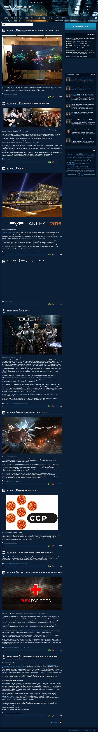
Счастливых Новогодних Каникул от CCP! (32, 412)
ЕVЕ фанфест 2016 (7, 232)
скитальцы (82, 166)
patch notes (89, 157)
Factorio (68, 47)
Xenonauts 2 (70, 50)
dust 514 (7, 403)
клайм (67, 166)
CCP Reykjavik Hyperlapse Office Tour (33, 261)
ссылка (52, 473)
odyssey (83, 163)
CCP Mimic (23, 491)
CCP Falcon (23, 104)
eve (6, 94)
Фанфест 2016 (23, 168)
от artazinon (74, 113)
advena (74, 47)
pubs (46, 251)
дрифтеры (81, 175)
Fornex (95, 730)
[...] (75, 82)
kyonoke (82, 168)
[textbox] (17, 24)
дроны (75, 174)
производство (83, 170)
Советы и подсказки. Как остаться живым (82, 87)
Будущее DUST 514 (27, 310)
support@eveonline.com (8, 697)
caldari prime (86, 168)
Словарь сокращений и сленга (79, 78)
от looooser (74, 140)
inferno (87, 170)
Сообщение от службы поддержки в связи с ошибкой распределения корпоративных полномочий (32, 657)
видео (90, 155)
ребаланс (69, 170)
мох (16, 543)
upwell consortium (83, 157)
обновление (8, 563)
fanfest (7, 251)
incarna (68, 157)
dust (93, 155)
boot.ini (20, 712)
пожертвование (26, 647)
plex (7, 647)
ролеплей (72, 157)
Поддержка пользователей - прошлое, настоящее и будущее (38, 30)
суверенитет (72, 168)
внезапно (13, 563)
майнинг (69, 174)
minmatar (78, 163)
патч (94, 171)
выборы (78, 157)
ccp (5, 94)
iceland (43, 251)
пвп (82, 154)
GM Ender (23, 31)
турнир (93, 170)
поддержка (10, 94)
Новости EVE (11, 103)
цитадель (84, 160)
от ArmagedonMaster (76, 79)
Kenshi (68, 56)
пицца (13, 543)
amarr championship (37, 251)
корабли (68, 168)
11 (3, 484)
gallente (75, 166)
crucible (80, 160)
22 (3, 406)
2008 (71, 154)
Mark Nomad (77, 45)
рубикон (78, 168)
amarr (88, 163)
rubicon (68, 154)
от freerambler (75, 105)
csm (81, 171)
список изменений (89, 171)
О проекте (82, 730)
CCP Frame (23, 311)
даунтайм (77, 171)
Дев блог (10, 30)
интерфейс (87, 174)
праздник (19, 481)
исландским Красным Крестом (33, 630)
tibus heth (92, 157)
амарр (70, 166)
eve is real (8, 543)
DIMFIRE (76, 43)
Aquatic (68, 39)
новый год (10, 481)
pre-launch (90, 166)
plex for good (19, 647)
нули (94, 168)
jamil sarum (84, 171)
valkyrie (26, 251)
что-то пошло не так (18, 403)
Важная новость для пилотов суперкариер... (83, 104)
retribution (68, 171)
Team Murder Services (25, 413)
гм (16, 94)
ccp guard (10, 301)
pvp (67, 174)
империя (93, 166)
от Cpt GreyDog (75, 131)
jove (77, 170)
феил (13, 403)
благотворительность (12, 647)
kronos (79, 170)
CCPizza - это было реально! (28, 490)
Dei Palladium (78, 50)
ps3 (10, 403)
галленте (74, 154)
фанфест (18, 251)
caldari (80, 173)
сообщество (73, 171)
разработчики (86, 154)
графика (93, 174)
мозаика (16, 712)
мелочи (76, 168)
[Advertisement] (80, 65)
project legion (25, 403)
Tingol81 (74, 56)
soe (10, 251)
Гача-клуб (69, 45)
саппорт (14, 94)
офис (7, 301)
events (12, 251)
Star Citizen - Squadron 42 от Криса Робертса (80, 38)
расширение (19, 563)
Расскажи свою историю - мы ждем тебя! (35, 103)
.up (15, 31)
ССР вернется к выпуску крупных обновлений (37, 552)
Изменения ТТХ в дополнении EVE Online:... (82, 112)
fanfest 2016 (30, 251)
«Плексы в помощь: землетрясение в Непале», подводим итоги (40, 572)
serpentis (90, 154)
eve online (8, 159)
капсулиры (72, 160)
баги (76, 157)
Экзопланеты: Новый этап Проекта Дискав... (83, 138)
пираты (90, 170)
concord (74, 170)
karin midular (76, 160)
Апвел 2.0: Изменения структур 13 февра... (82, 129)
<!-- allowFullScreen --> (32, 281)
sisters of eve (90, 168)
